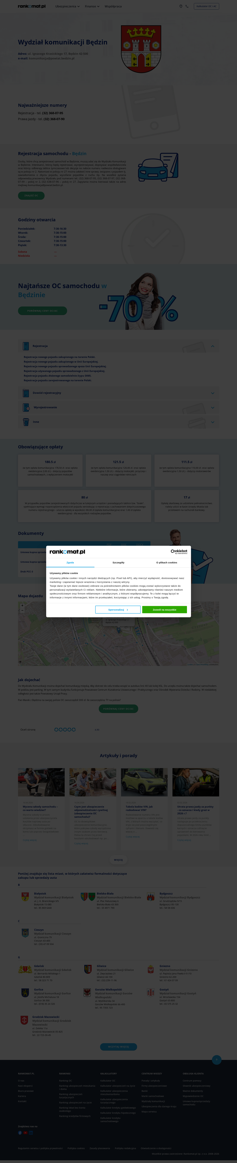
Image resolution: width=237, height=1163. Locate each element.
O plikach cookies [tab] (166, 562)
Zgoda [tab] (70, 562)
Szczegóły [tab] (118, 562)
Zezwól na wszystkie (164, 609)
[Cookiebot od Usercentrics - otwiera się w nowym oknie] (173, 551)
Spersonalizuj (118, 609)
